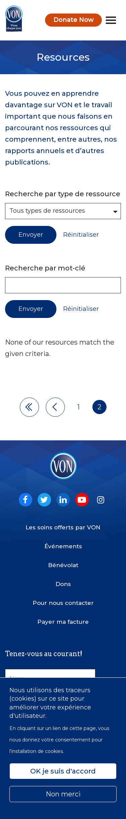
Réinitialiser (81, 235)
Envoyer (30, 234)
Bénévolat (63, 565)
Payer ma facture (63, 621)
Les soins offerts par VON (63, 527)
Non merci (63, 794)
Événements (63, 546)
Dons (63, 584)
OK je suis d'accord (63, 771)
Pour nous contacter (63, 602)
